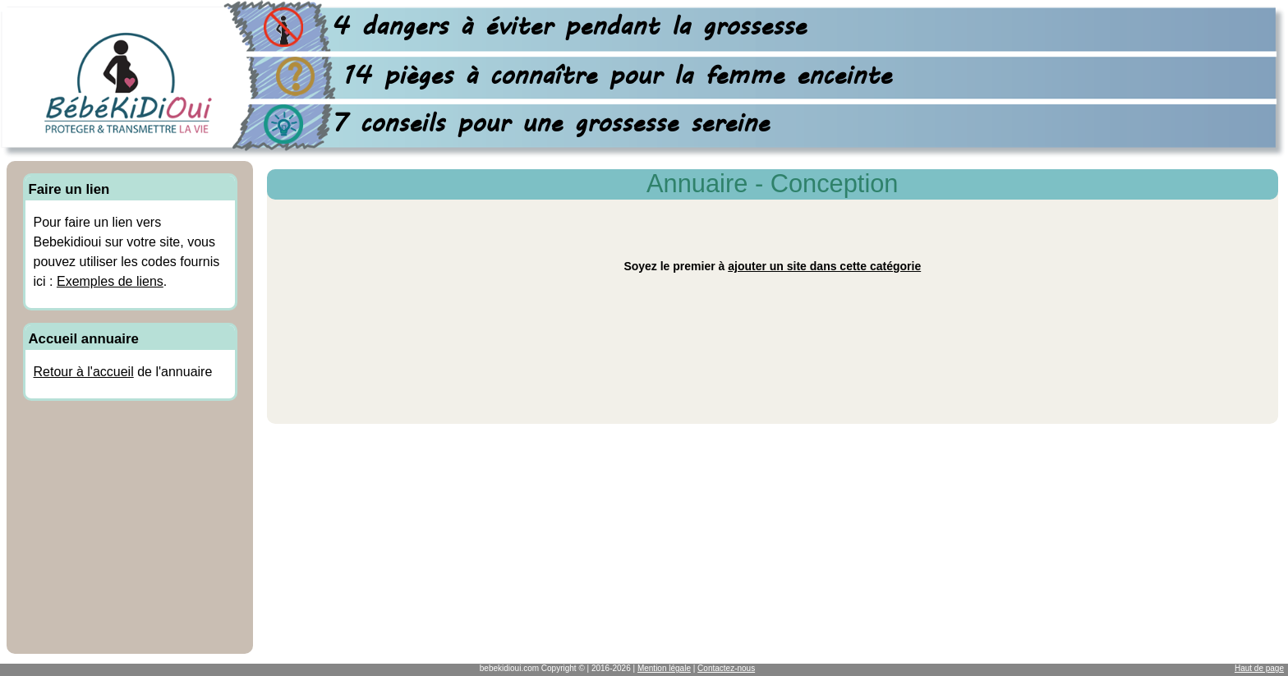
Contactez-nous (726, 668)
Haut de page (1259, 668)
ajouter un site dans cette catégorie (824, 266)
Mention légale (664, 668)
